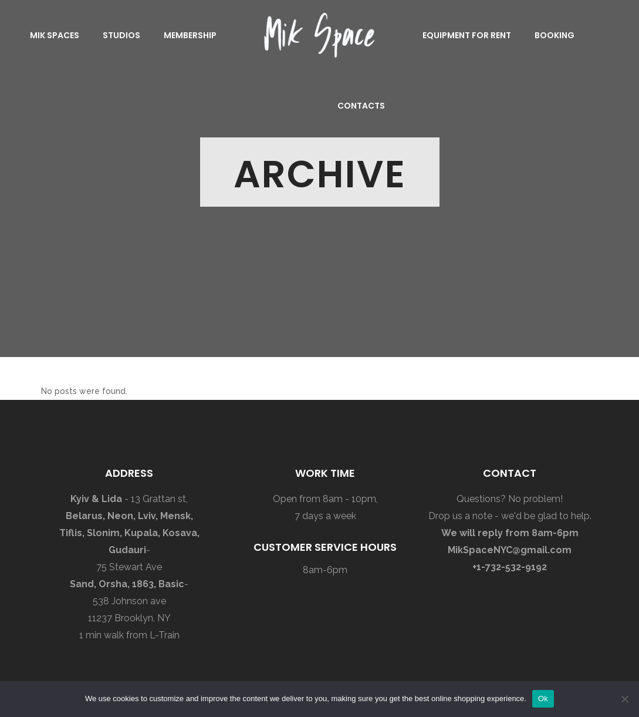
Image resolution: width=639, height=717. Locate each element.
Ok (543, 698)
